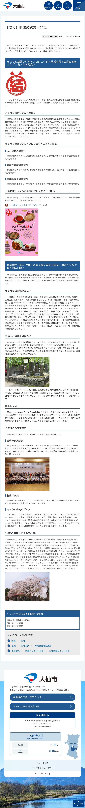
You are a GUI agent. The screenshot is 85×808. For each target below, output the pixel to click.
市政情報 (16, 651)
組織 (14, 646)
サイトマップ (42, 763)
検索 (67, 5)
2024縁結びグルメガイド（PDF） (24, 205)
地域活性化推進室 (43, 646)
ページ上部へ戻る (78, 804)
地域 (14, 641)
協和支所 (25, 646)
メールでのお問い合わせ (26, 706)
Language (58, 5)
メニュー (79, 5)
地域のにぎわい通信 (34, 651)
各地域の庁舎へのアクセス (27, 697)
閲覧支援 (48, 5)
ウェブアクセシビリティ (42, 768)
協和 (23, 641)
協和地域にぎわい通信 (59, 651)
